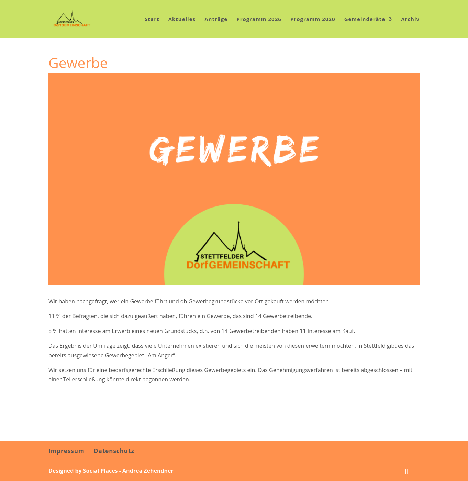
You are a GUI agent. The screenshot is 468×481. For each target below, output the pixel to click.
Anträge (215, 19)
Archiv (410, 19)
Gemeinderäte (364, 19)
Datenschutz (114, 451)
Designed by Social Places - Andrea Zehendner (111, 470)
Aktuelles (182, 19)
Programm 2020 (312, 19)
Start (152, 19)
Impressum (66, 451)
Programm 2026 (258, 19)
